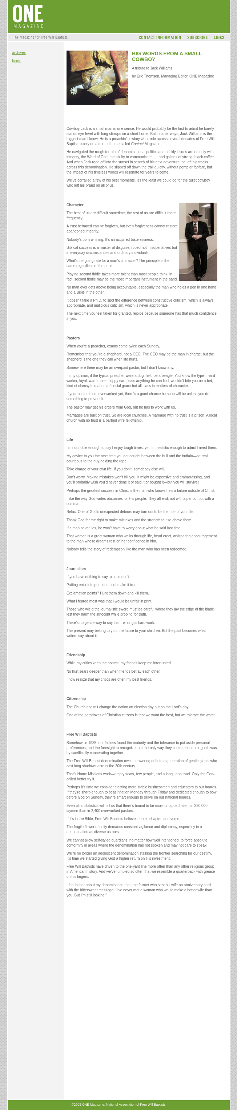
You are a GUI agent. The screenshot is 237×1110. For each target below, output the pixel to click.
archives (19, 53)
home (16, 61)
